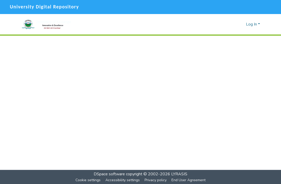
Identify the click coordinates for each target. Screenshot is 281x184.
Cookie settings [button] (88, 180)
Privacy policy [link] (156, 180)
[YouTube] (272, 6)
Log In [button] (252, 24)
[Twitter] (261, 6)
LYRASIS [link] (179, 174)
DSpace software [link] (109, 174)
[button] (46, 24)
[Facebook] (251, 6)
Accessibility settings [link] (122, 180)
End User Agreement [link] (188, 180)
